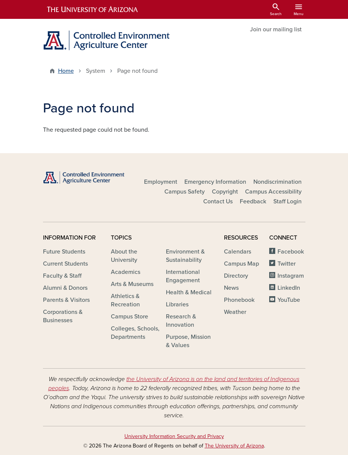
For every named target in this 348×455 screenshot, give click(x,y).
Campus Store (129, 316)
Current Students (65, 263)
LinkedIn (288, 288)
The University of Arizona (234, 446)
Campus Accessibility (273, 191)
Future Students (64, 251)
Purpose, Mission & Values (188, 341)
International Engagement (183, 276)
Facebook (290, 251)
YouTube (288, 300)
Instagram (290, 276)
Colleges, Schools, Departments (135, 333)
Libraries (177, 304)
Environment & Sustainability (185, 256)
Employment (160, 182)
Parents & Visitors (66, 300)
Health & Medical (189, 292)
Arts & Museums (132, 284)
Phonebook (239, 300)
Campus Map (241, 263)
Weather (235, 312)
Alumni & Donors (65, 288)
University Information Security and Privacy (174, 436)
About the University (124, 256)
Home (66, 71)
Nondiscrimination (277, 182)
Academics (125, 272)
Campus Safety (184, 191)
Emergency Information (215, 182)
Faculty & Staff (62, 276)
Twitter (286, 263)
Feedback (253, 201)
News (231, 288)
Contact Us (218, 201)
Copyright (225, 191)
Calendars (237, 251)
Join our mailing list (276, 29)
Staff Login (287, 201)
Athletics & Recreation (125, 300)
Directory (236, 276)
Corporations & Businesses (63, 316)
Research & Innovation (181, 321)
